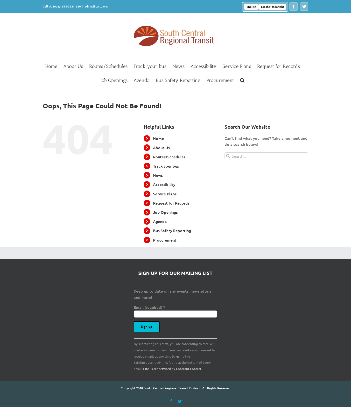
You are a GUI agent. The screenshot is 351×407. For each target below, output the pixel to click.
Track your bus (166, 166)
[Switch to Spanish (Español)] (272, 7)
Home (158, 138)
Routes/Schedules (169, 156)
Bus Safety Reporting (172, 230)
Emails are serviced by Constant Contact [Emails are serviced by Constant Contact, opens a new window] (172, 369)
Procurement (164, 240)
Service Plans (164, 193)
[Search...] (266, 155)
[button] (242, 80)
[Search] (228, 155)
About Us (161, 147)
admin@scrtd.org (96, 6)
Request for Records (171, 203)
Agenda (160, 221)
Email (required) (149, 307)
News (158, 175)
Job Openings (165, 212)
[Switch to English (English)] (251, 7)
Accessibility (164, 184)
